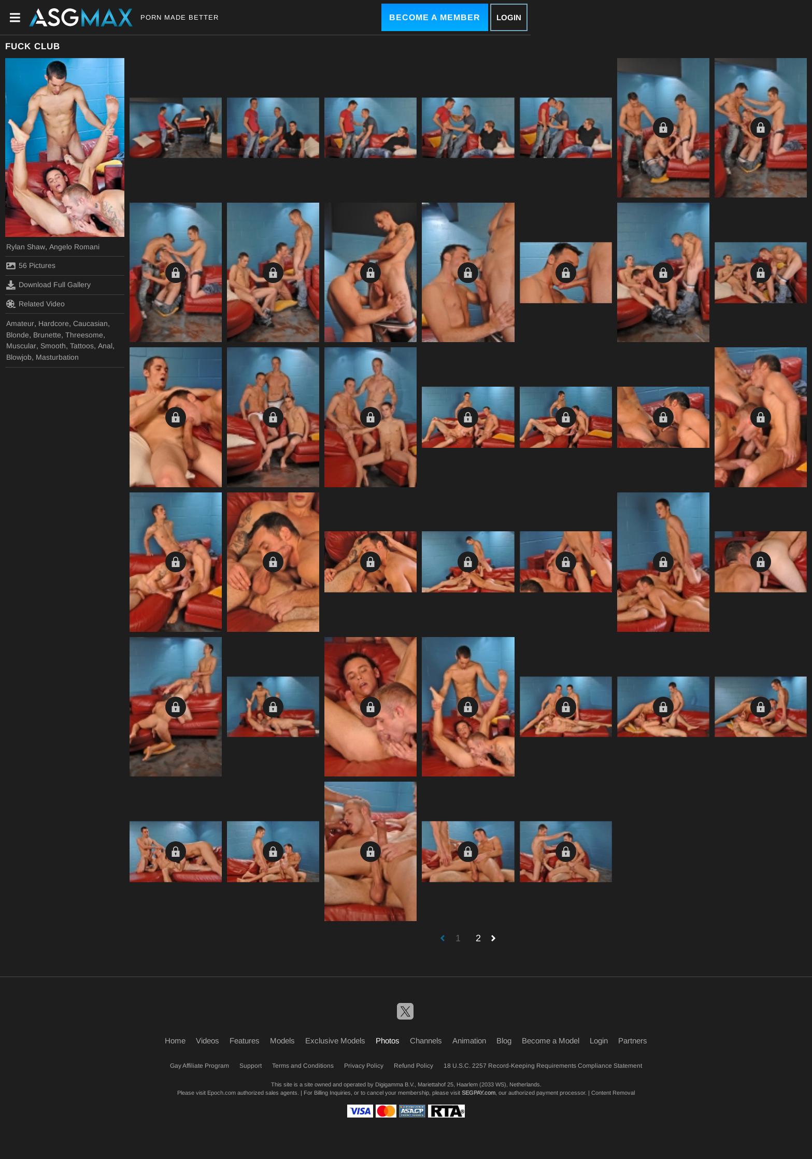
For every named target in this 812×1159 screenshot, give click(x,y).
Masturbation (57, 357)
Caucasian (90, 323)
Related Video (35, 303)
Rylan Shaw (25, 247)
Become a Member (434, 17)
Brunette (47, 335)
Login (508, 17)
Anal (105, 346)
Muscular (21, 346)
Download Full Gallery (48, 285)
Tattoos (82, 346)
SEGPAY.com (478, 1093)
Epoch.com (221, 1093)
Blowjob (19, 357)
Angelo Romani (74, 247)
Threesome (84, 335)
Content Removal (613, 1093)
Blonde (17, 335)
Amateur (20, 323)
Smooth (53, 346)
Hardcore (53, 323)
